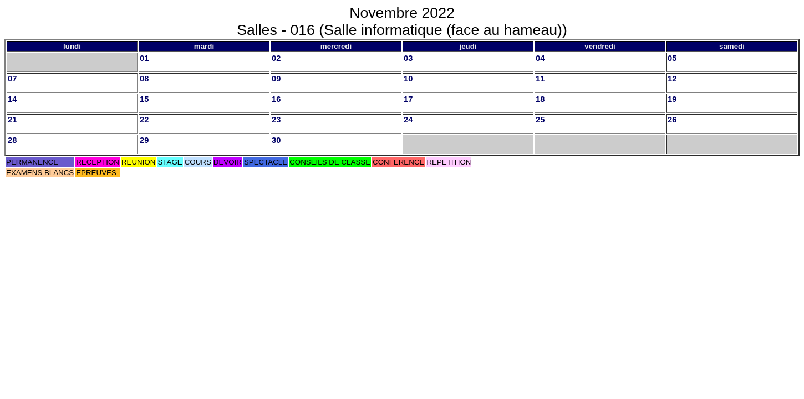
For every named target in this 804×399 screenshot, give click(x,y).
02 (276, 58)
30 (276, 140)
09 (276, 78)
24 (408, 119)
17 (408, 99)
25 (540, 119)
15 (144, 99)
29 (144, 140)
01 (144, 58)
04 (540, 58)
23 (276, 119)
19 (672, 99)
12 (672, 78)
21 (12, 119)
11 (540, 78)
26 (672, 119)
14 (12, 99)
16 (276, 99)
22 (144, 119)
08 (144, 78)
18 (540, 99)
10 (408, 78)
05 (672, 58)
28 (12, 140)
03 (408, 58)
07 (12, 78)
